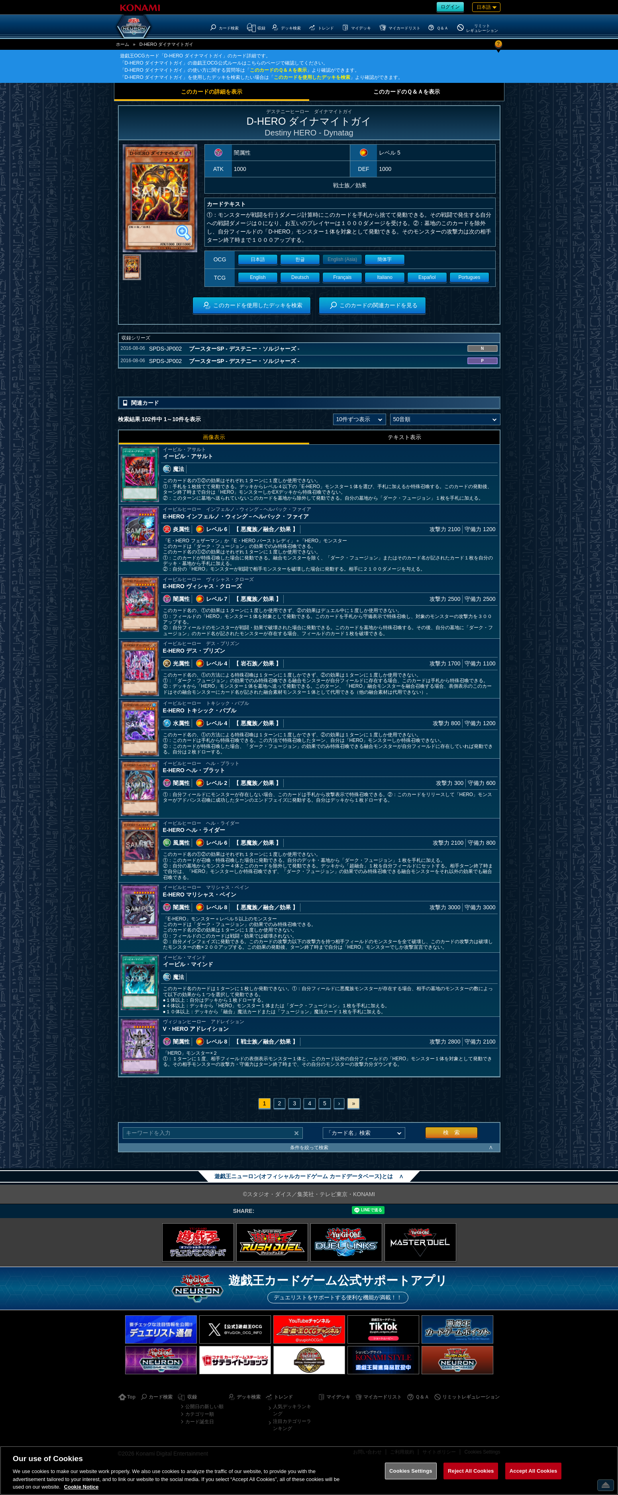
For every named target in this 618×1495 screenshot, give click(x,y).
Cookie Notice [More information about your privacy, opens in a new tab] (81, 1487)
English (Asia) (342, 259)
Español (427, 277)
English (257, 277)
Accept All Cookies (533, 1471)
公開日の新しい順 (204, 1406)
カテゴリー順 (199, 1414)
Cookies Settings (410, 1471)
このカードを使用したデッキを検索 (312, 77)
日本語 (258, 259)
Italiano (384, 277)
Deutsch (300, 277)
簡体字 (384, 259)
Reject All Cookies (471, 1471)
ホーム (122, 44)
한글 (300, 259)
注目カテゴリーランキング (292, 1424)
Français (342, 277)
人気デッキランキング (292, 1410)
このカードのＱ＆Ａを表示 (278, 70)
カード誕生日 (199, 1421)
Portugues (470, 277)
